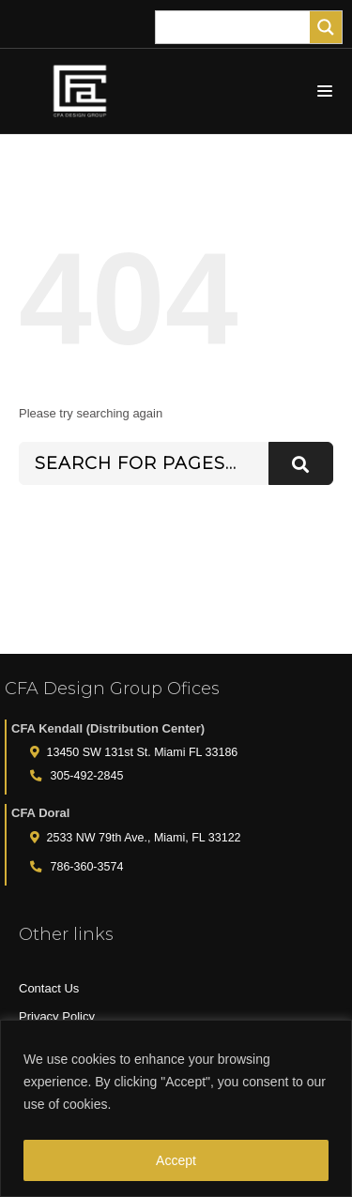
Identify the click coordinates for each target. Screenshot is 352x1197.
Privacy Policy (57, 1016)
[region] (176, 1108)
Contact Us (49, 988)
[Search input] (237, 27)
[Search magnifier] (326, 27)
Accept (176, 1160)
